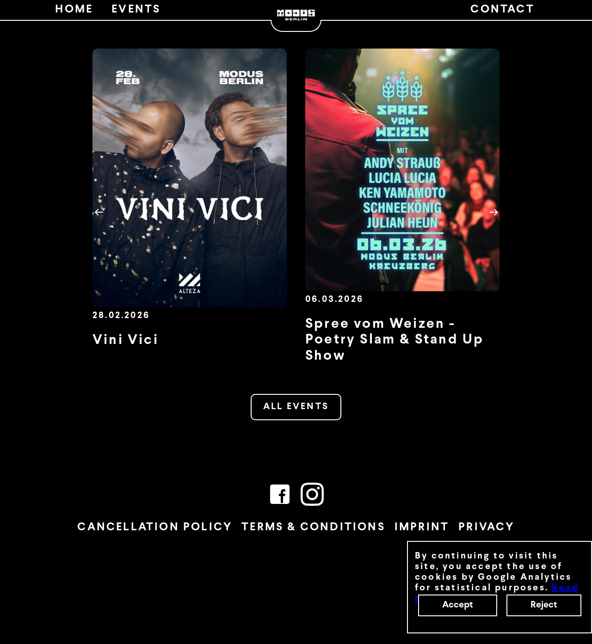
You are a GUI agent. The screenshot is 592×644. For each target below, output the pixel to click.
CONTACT (502, 9)
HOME (74, 9)
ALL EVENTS (296, 406)
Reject (543, 605)
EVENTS (135, 9)
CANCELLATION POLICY (154, 527)
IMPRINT (422, 527)
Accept (457, 605)
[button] (98, 212)
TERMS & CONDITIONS (313, 527)
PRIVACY (486, 527)
